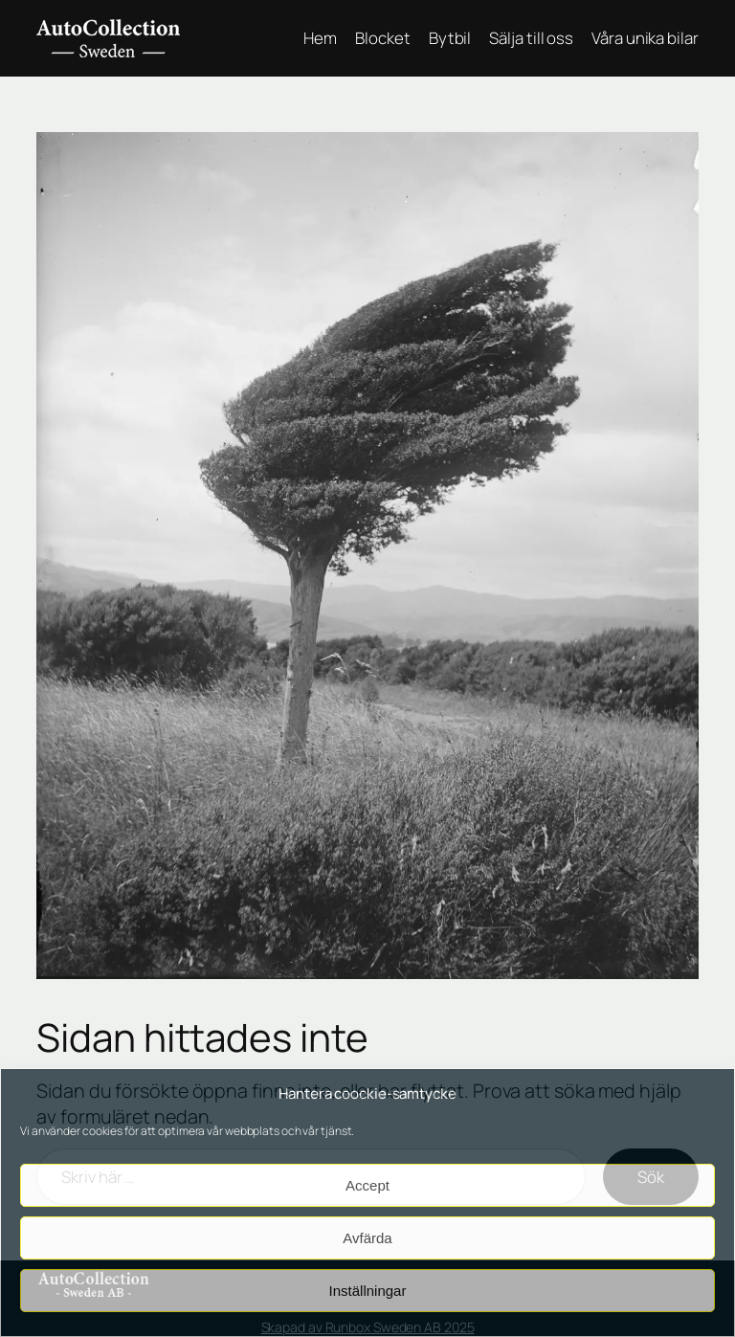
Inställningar (368, 1290)
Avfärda (367, 1238)
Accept (367, 1185)
